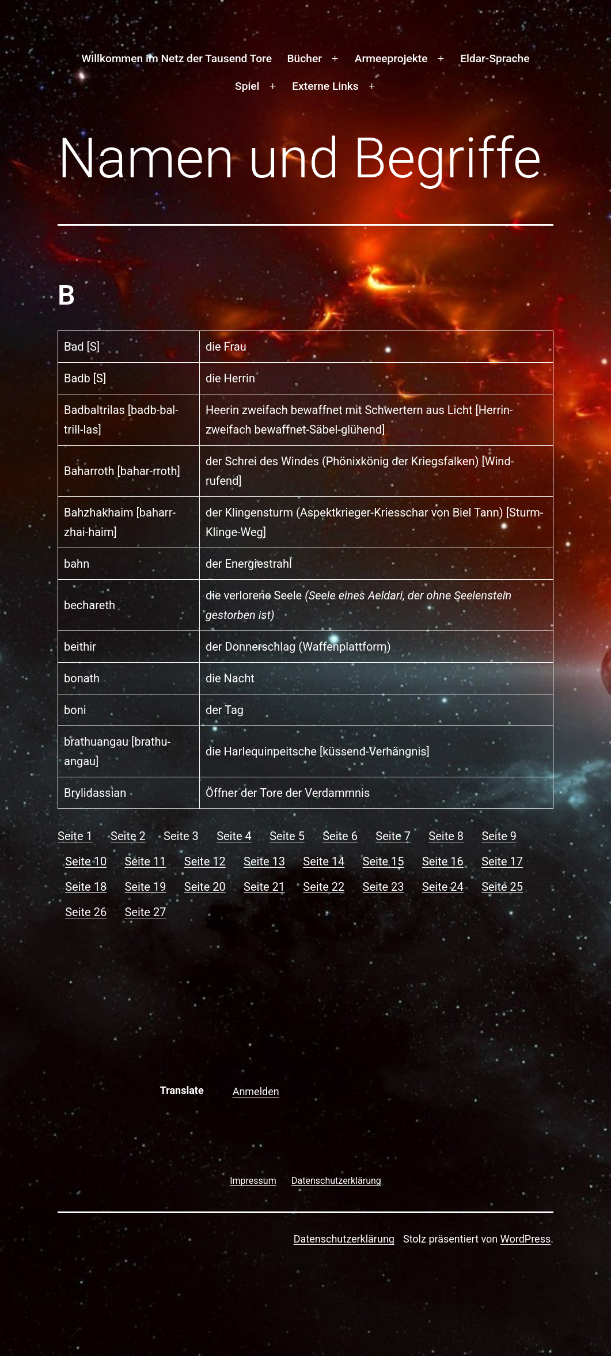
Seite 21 (264, 887)
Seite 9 (499, 836)
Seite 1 (75, 836)
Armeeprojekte (391, 58)
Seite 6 (340, 836)
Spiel (247, 86)
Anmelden (256, 1091)
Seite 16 (443, 861)
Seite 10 (86, 861)
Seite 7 (393, 836)
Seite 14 (323, 861)
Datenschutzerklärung (344, 1239)
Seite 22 (323, 887)
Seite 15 (383, 861)
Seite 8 (446, 836)
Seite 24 (443, 887)
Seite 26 (86, 912)
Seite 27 (145, 912)
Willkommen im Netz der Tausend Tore (176, 58)
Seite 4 (234, 836)
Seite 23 (383, 887)
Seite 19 (145, 887)
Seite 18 (86, 887)
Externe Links (325, 86)
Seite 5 (287, 836)
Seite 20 (205, 887)
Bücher (304, 58)
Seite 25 (502, 887)
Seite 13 (264, 861)
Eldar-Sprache (494, 58)
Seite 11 (145, 861)
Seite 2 (128, 836)
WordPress (525, 1239)
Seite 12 (205, 861)
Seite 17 (502, 861)
